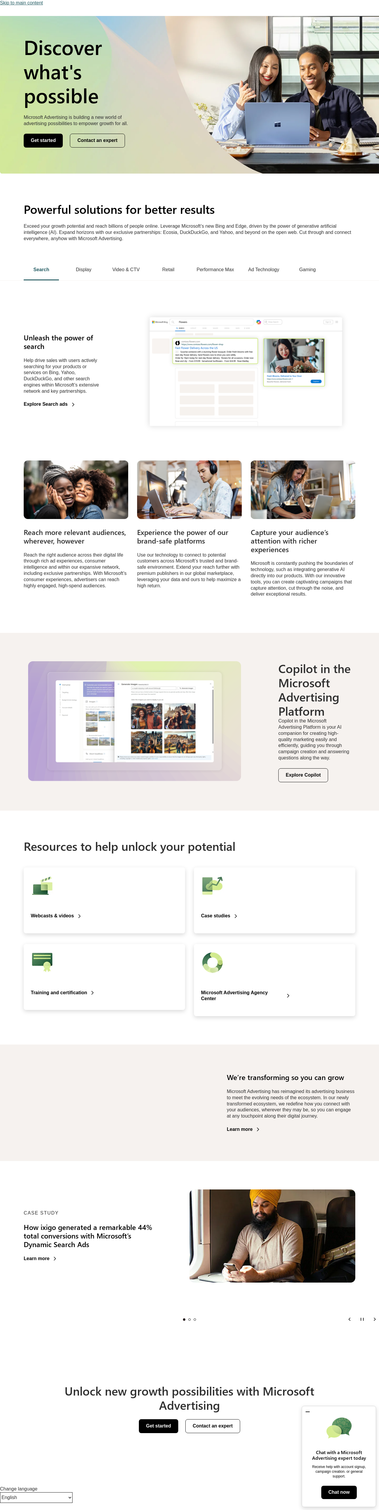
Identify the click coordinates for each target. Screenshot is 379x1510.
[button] (307, 1411)
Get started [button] (43, 140)
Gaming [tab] (307, 269)
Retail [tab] (168, 269)
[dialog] (339, 1456)
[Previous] (349, 1319)
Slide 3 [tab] (194, 1319)
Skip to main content (21, 2)
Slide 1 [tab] (184, 1319)
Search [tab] (41, 269)
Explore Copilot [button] (303, 774)
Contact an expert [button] (97, 140)
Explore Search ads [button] (46, 404)
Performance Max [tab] (215, 269)
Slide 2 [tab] (189, 1319)
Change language (18, 1488)
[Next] (374, 1319)
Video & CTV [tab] (125, 269)
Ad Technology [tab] (263, 269)
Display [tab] (83, 269)
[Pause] (362, 1319)
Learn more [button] (240, 1129)
